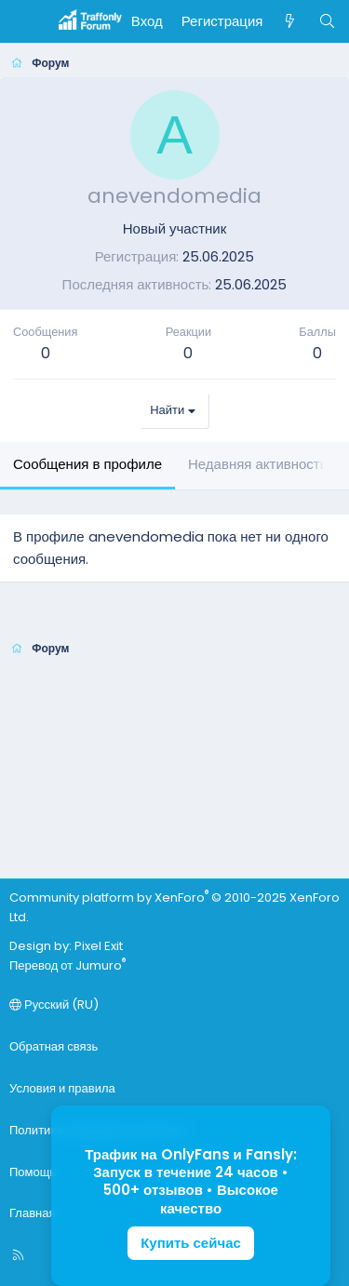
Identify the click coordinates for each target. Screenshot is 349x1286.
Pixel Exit (98, 946)
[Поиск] (327, 21)
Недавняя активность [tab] (258, 464)
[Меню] (24, 21)
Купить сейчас (191, 1243)
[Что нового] (290, 21)
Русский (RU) (54, 1004)
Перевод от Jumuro (67, 965)
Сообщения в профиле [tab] (87, 464)
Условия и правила (62, 1088)
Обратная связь (53, 1046)
